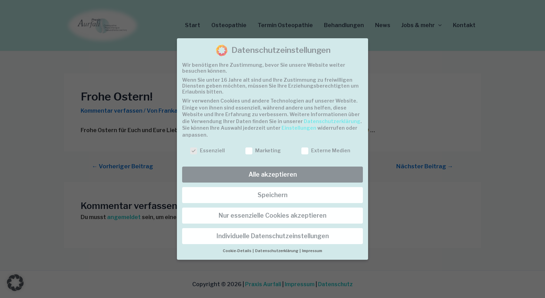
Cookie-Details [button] (237, 251)
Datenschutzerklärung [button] (277, 251)
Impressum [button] (312, 251)
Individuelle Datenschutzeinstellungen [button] (273, 236)
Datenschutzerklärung (332, 121)
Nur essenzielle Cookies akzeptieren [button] (272, 215)
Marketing (263, 150)
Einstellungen (299, 128)
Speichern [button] (272, 195)
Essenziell (207, 150)
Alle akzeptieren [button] (273, 174)
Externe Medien (325, 150)
